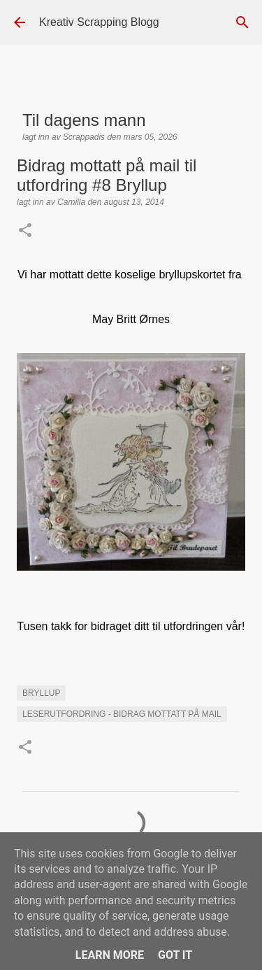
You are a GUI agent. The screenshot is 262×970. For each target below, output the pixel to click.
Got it (175, 955)
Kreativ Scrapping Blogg (99, 22)
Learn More (109, 955)
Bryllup (41, 693)
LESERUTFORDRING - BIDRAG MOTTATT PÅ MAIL (121, 714)
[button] (25, 231)
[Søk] (242, 22)
